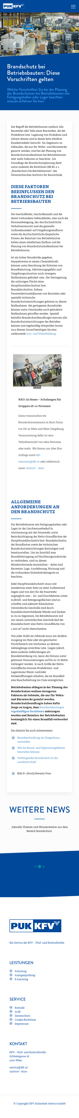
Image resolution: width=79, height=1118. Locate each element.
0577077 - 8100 (18, 1071)
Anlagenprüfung (25, 975)
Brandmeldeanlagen (51, 707)
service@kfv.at (18, 1067)
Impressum (22, 1023)
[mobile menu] (73, 6)
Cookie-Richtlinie (25, 1019)
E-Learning (21, 979)
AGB (17, 1011)
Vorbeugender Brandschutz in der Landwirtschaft (37, 760)
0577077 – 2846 (35, 468)
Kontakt (20, 1007)
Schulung (21, 971)
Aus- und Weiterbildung (41, 333)
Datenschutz (22, 1015)
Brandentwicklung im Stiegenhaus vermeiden (38, 739)
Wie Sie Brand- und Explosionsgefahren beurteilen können (41, 749)
